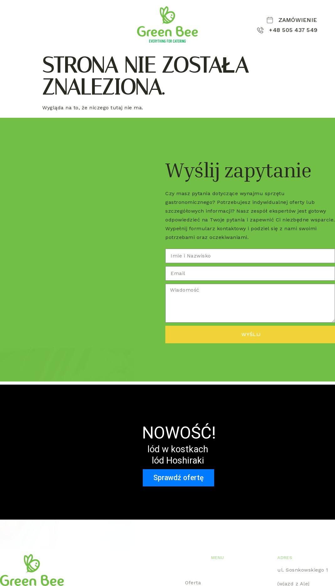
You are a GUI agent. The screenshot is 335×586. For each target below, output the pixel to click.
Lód (6, 30)
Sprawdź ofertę (178, 478)
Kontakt (27, 30)
